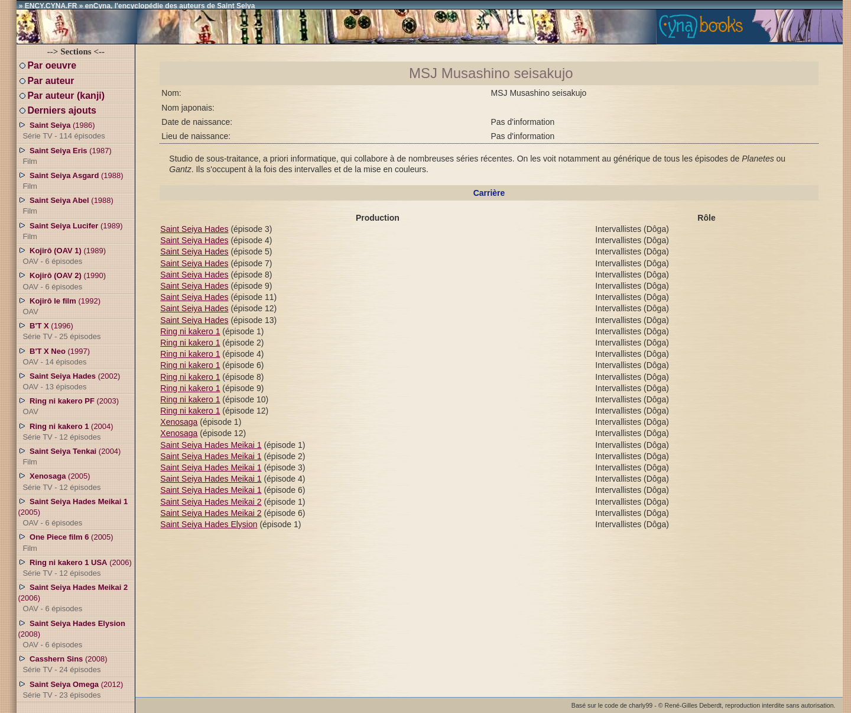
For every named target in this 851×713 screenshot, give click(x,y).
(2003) (68, 406)
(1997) (54, 356)
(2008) (71, 633)
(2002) (69, 381)
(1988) (70, 180)
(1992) (59, 306)
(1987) (64, 156)
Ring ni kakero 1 (190, 331)
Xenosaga (178, 422)
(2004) (65, 431)
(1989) (70, 231)
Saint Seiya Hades (194, 229)
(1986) (61, 130)
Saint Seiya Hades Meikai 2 (210, 501)
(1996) (59, 331)
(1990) (62, 280)
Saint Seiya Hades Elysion (208, 524)
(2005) (59, 481)
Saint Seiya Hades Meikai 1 (210, 445)
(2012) (70, 689)
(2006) (74, 567)
